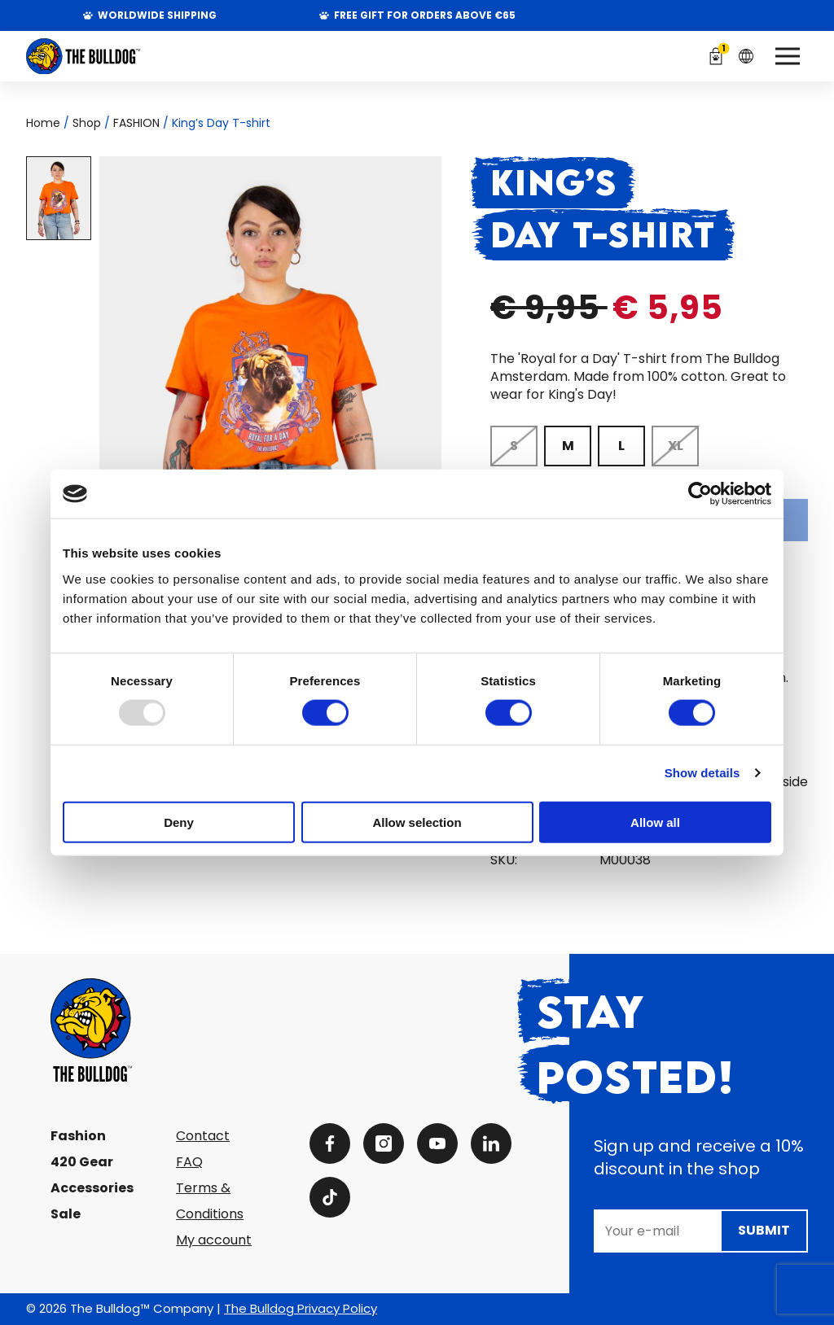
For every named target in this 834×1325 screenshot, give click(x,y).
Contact (203, 1135)
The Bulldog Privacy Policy (300, 1308)
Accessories (92, 1188)
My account (214, 1240)
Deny (179, 822)
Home (43, 123)
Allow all (655, 822)
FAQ (189, 1161)
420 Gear (81, 1161)
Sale (65, 1214)
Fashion (78, 1135)
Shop (86, 123)
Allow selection (416, 822)
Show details (702, 773)
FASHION (136, 123)
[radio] (514, 446)
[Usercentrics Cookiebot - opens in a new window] (700, 494)
